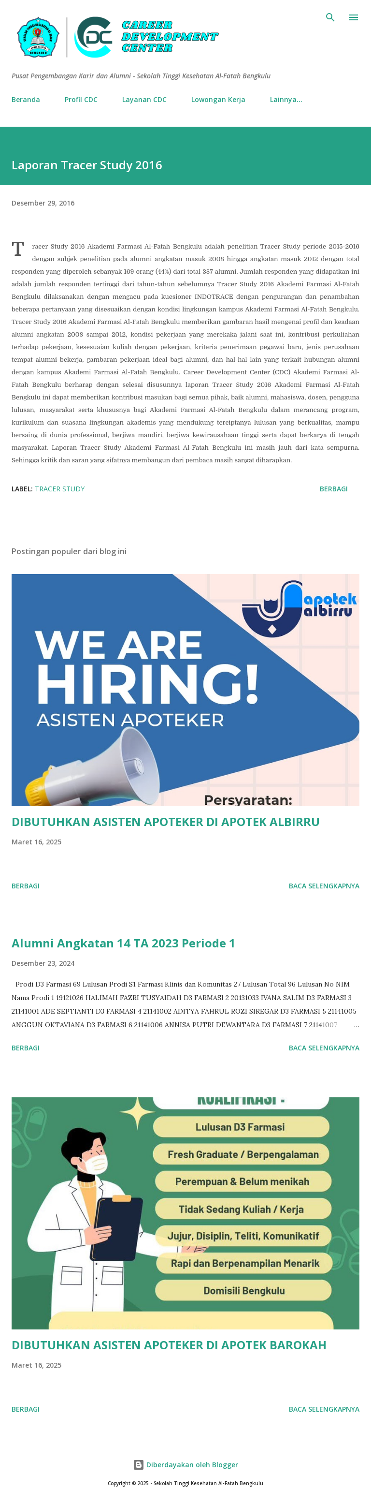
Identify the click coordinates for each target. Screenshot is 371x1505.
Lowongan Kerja (218, 99)
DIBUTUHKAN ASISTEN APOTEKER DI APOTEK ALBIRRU (166, 821)
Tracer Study (60, 488)
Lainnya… (286, 99)
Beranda (26, 99)
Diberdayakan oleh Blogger (185, 1464)
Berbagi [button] (334, 488)
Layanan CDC (144, 99)
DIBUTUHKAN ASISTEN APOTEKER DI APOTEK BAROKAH (169, 1345)
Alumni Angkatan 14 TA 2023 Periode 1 (124, 943)
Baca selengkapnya (324, 885)
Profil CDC (81, 99)
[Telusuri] (330, 17)
